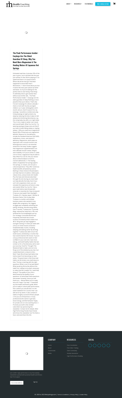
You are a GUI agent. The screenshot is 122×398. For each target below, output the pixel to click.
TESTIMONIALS (89, 4)
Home (50, 345)
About (49, 348)
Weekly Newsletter (72, 353)
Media (50, 353)
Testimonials (51, 350)
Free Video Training (72, 348)
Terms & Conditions (63, 394)
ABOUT (68, 4)
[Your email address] (16, 383)
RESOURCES (77, 4)
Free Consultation (103, 4)
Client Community (72, 350)
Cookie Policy (83, 394)
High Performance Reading (75, 356)
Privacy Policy (74, 394)
